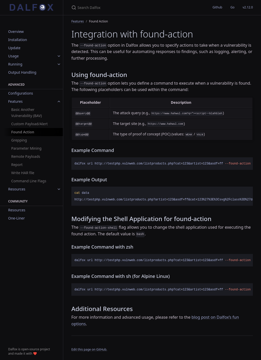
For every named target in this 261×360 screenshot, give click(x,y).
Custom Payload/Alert (29, 123)
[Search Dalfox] (131, 7)
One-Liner (16, 218)
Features (15, 101)
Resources (16, 189)
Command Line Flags (28, 180)
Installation (17, 39)
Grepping (19, 140)
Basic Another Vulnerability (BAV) (26, 112)
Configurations (20, 93)
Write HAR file (22, 172)
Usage (13, 56)
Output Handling (22, 72)
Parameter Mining (26, 148)
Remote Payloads (25, 156)
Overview (16, 31)
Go (232, 7)
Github (217, 7)
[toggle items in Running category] (59, 64)
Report (17, 164)
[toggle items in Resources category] (59, 189)
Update (14, 47)
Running (15, 64)
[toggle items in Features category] (59, 101)
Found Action (22, 132)
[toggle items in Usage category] (59, 56)
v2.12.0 (248, 7)
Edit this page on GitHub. (89, 349)
